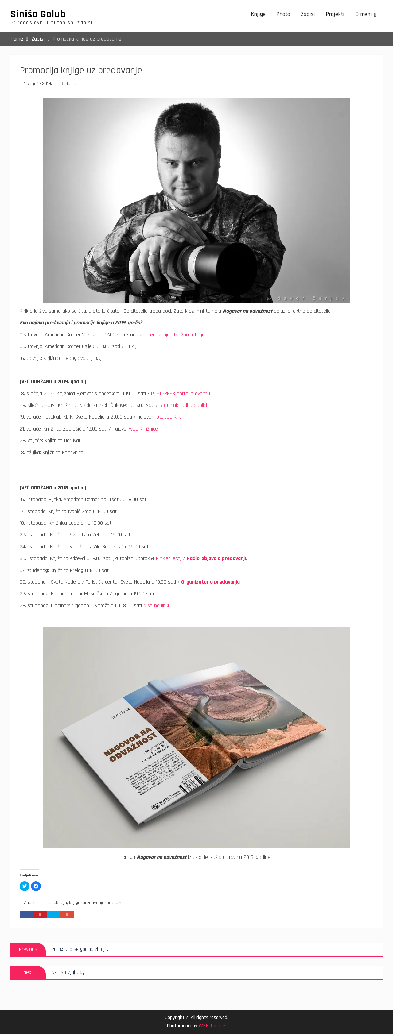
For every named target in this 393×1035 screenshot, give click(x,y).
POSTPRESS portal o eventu (180, 394)
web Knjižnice (143, 430)
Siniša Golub (38, 14)
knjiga (74, 904)
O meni (363, 15)
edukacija (58, 904)
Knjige (258, 15)
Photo (283, 15)
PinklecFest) (168, 559)
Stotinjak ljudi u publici (183, 406)
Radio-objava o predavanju (217, 559)
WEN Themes (213, 1027)
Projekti (335, 15)
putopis (114, 904)
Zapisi (308, 15)
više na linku (157, 606)
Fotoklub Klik (167, 418)
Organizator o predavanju (210, 583)
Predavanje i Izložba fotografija (179, 335)
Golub (70, 85)
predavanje (93, 904)
